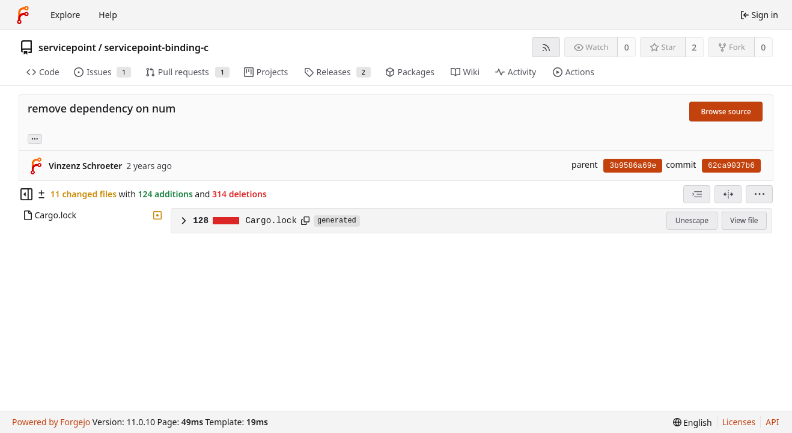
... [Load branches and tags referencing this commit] (34, 138)
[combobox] (696, 194)
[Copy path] (305, 220)
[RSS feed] (546, 47)
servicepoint (67, 47)
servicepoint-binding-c (156, 47)
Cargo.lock (271, 221)
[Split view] (728, 194)
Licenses (739, 422)
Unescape (691, 220)
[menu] (759, 194)
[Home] (23, 15)
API (772, 422)
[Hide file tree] (26, 194)
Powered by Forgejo (51, 422)
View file (744, 220)
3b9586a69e (632, 165)
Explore (65, 14)
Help (108, 14)
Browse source (726, 111)
